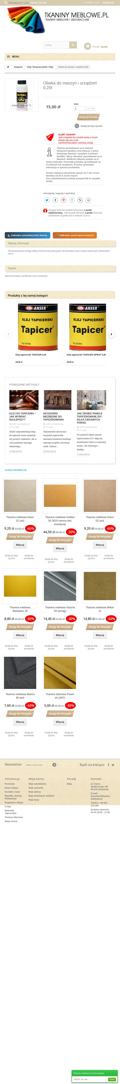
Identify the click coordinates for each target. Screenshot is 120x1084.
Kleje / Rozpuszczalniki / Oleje (40, 67)
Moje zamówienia (37, 785)
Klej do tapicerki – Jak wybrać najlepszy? (22, 417)
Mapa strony (11, 822)
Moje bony (34, 800)
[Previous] (8, 334)
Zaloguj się (108, 2)
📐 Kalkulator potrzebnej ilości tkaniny (27, 235)
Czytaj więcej (15, 452)
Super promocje (16, 471)
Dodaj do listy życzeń (91, 126)
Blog (69, 785)
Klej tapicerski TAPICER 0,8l (30, 355)
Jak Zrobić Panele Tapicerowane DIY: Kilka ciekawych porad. (89, 419)
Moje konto (36, 780)
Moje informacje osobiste (41, 796)
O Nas (8, 807)
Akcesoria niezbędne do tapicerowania (53, 417)
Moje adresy (35, 792)
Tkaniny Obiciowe (14, 818)
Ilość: (76, 104)
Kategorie (18, 67)
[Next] (111, 334)
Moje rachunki (36, 789)
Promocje (10, 785)
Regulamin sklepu (14, 803)
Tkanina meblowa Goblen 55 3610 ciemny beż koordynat (60, 522)
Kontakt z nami (92, 2)
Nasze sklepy (11, 789)
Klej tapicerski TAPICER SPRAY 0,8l (87, 355)
